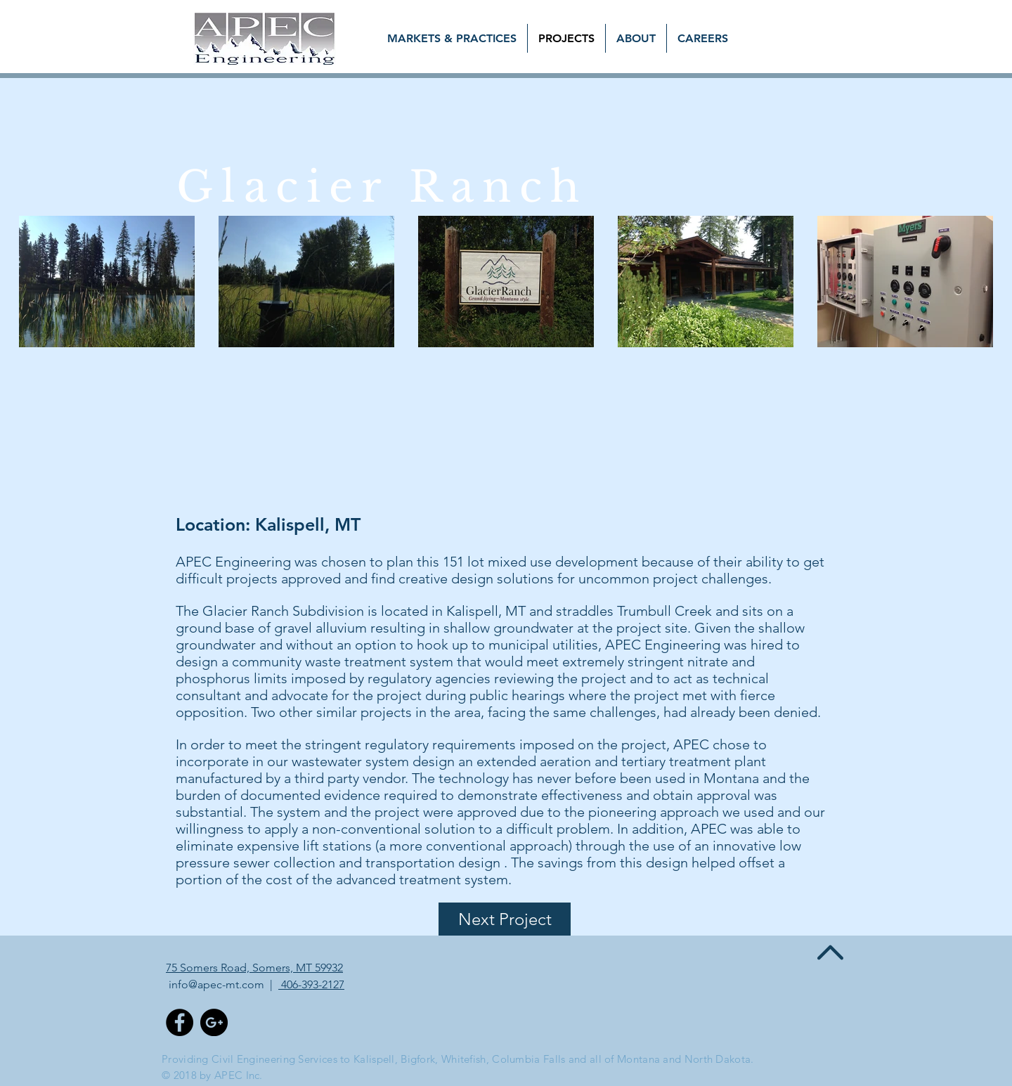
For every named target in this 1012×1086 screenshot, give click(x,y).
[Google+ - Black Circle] (214, 1022)
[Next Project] (505, 919)
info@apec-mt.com (216, 984)
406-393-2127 (311, 984)
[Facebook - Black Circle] (179, 1022)
